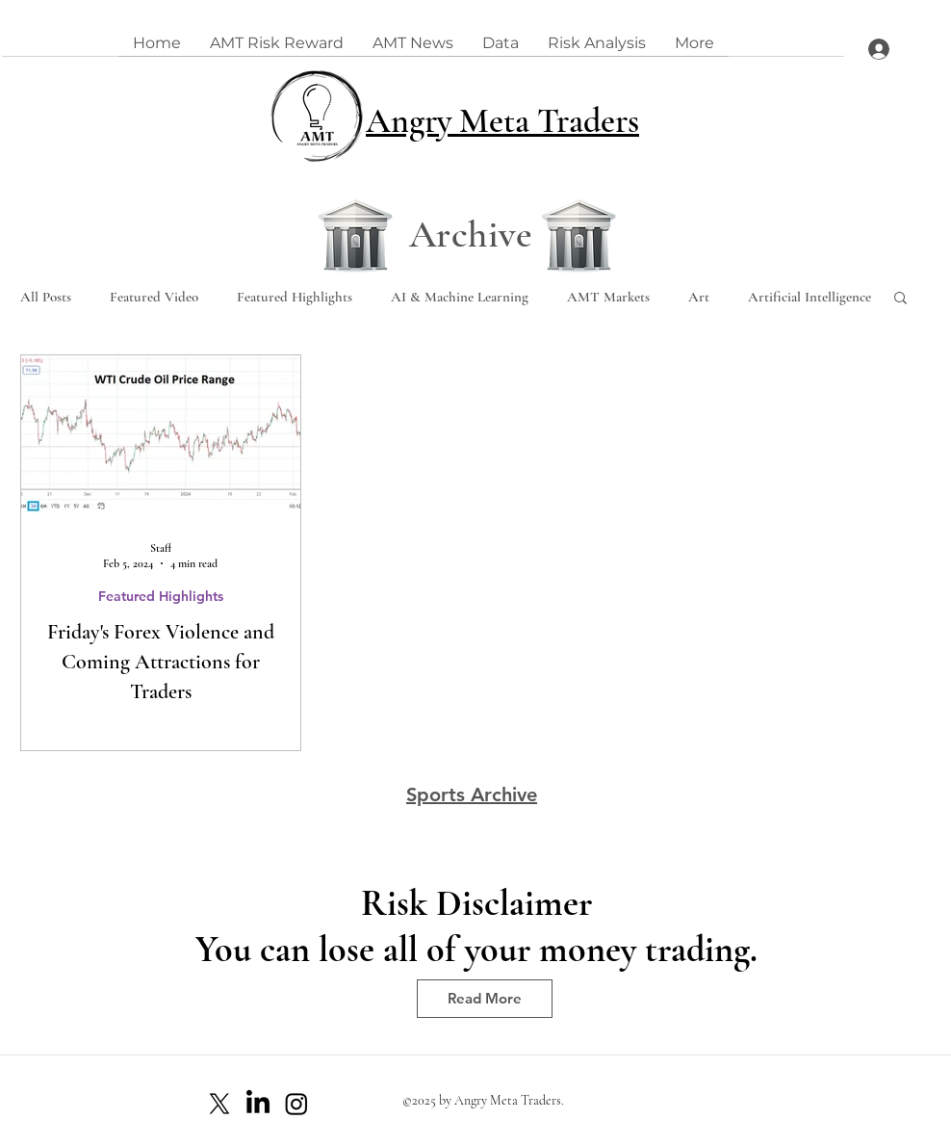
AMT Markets (608, 296)
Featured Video (154, 296)
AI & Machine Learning (459, 296)
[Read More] (485, 998)
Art (698, 296)
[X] (219, 1103)
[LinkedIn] (258, 1103)
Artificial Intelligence (809, 296)
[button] (900, 299)
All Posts (45, 296)
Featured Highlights (294, 296)
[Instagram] (296, 1103)
